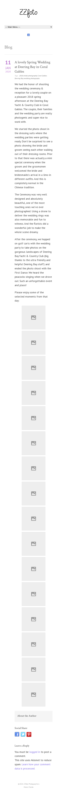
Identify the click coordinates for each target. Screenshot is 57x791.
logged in (34, 752)
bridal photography (30, 76)
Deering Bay (19, 78)
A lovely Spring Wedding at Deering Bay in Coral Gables (32, 67)
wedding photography (32, 78)
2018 (21, 76)
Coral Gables (42, 76)
